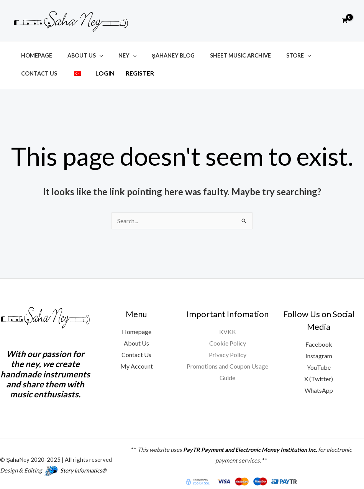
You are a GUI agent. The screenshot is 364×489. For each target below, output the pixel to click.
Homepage (34, 55)
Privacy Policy (227, 350)
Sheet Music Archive (220, 55)
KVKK (227, 327)
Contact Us (316, 55)
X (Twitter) (318, 375)
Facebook (318, 340)
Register (84, 72)
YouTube (319, 363)
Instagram (318, 352)
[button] (327, 20)
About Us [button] (79, 55)
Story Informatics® (84, 466)
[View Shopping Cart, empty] (344, 20)
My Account (136, 362)
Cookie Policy (227, 339)
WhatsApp (319, 386)
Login (49, 72)
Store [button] (274, 55)
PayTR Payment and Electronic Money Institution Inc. (250, 445)
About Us (136, 339)
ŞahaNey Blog (158, 55)
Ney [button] (117, 55)
